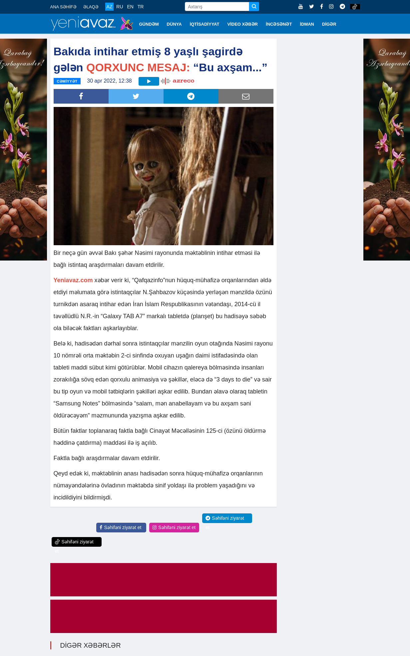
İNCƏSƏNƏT (279, 24)
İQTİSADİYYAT (204, 24)
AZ (110, 6)
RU (119, 6)
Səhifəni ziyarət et (120, 527)
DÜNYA (174, 24)
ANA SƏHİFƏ (63, 6)
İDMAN (307, 24)
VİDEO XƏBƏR (242, 24)
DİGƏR (329, 24)
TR (141, 6)
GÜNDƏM (149, 24)
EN (130, 6)
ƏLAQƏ (91, 6)
